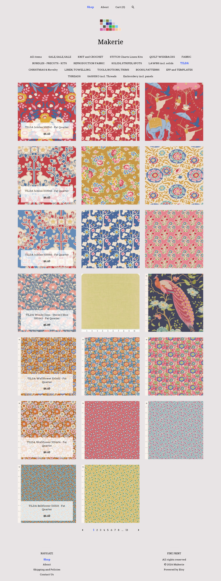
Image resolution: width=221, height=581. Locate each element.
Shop (90, 7)
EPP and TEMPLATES (179, 69)
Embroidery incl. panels (138, 76)
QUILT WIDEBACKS (162, 56)
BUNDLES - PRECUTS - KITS (49, 63)
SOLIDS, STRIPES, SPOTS (126, 63)
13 (127, 530)
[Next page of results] (138, 530)
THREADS (74, 76)
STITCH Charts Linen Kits (126, 56)
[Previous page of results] (83, 530)
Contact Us (47, 574)
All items (36, 56)
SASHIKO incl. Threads (101, 76)
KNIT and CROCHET (90, 56)
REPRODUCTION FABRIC (89, 63)
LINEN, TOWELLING (77, 69)
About (105, 7)
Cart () (120, 7)
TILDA (184, 63)
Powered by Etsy (174, 569)
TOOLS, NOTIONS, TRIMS (113, 69)
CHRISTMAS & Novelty (43, 69)
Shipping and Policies (46, 569)
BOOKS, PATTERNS (147, 69)
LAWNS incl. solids (161, 63)
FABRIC (186, 56)
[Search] (133, 7)
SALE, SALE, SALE (59, 56)
